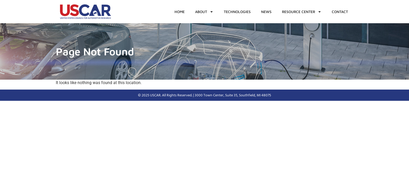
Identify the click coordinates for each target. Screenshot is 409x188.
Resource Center (301, 11)
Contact (340, 11)
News (266, 11)
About (204, 11)
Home (180, 11)
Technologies (237, 11)
